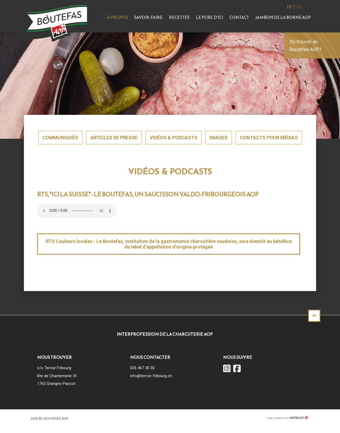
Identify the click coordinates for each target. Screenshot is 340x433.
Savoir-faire (148, 17)
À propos (117, 17)
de (299, 7)
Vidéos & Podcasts (173, 137)
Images (219, 137)
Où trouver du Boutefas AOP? (305, 45)
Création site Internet (291, 418)
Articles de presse (114, 137)
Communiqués (60, 137)
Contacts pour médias (269, 137)
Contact (239, 17)
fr (289, 7)
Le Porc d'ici (209, 17)
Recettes (179, 17)
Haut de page (314, 316)
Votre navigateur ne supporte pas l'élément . (77, 211)
